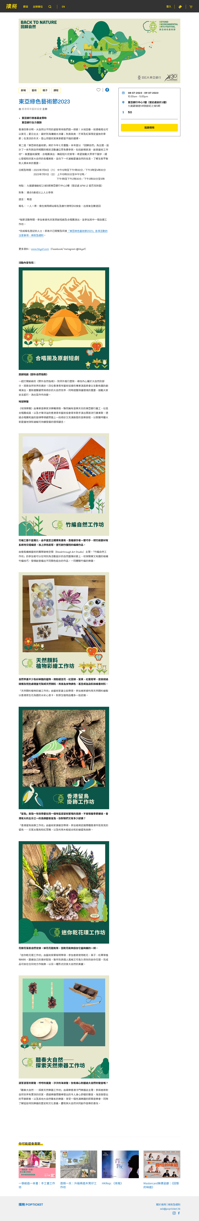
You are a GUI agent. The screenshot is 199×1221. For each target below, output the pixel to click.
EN (63, 6)
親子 (45, 90)
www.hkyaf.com (40, 249)
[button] (107, 90)
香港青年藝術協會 (32, 109)
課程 (55, 90)
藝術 (34, 90)
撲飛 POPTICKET (31, 1205)
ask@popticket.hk (170, 1208)
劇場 (23, 90)
